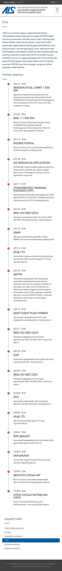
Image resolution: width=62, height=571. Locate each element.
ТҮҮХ (7, 540)
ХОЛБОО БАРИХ (12, 544)
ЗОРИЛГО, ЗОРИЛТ (14, 536)
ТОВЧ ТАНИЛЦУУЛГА (14, 528)
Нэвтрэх (20, 2)
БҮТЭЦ (8, 532)
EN (57, 2)
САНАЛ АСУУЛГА (12, 548)
